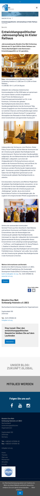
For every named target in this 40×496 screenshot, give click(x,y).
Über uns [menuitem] (5, 457)
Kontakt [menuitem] (4, 464)
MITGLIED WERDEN (20, 384)
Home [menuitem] (4, 452)
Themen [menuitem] (4, 455)
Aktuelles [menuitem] (5, 462)
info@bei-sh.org (7, 320)
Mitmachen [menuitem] (5, 459)
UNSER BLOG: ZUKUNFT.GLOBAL (20, 366)
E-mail (33, 290)
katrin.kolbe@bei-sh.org (10, 274)
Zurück (5, 281)
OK (20, 493)
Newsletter (10, 342)
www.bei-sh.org (6, 18)
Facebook (29, 290)
